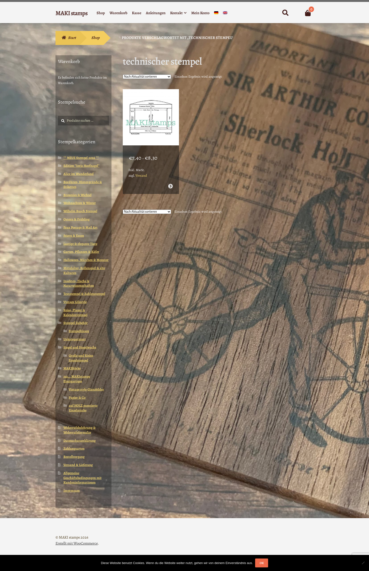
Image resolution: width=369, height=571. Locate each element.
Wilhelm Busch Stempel (80, 211)
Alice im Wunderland (78, 174)
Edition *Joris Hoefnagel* (81, 165)
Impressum (71, 490)
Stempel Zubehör (75, 323)
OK (262, 563)
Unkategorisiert (74, 339)
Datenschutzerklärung (79, 440)
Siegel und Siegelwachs (79, 347)
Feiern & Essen (73, 235)
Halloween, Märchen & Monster (86, 260)
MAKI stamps (71, 13)
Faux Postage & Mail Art (80, 227)
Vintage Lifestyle (75, 302)
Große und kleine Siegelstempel (81, 358)
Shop (101, 13)
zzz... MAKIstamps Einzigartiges (76, 379)
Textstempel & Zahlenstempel (84, 294)
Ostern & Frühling (76, 219)
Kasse (136, 13)
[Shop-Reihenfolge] (147, 76)
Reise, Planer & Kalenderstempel (75, 312)
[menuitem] (216, 14)
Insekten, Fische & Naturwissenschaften (78, 283)
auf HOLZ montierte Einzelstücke (83, 408)
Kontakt (176, 13)
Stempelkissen (79, 331)
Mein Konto (200, 13)
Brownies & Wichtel (77, 195)
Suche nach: (285, 13)
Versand (141, 173)
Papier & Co (77, 397)
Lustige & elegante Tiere (80, 244)
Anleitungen (156, 13)
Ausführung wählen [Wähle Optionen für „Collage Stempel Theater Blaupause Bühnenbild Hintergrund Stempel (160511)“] (170, 183)
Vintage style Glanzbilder (86, 389)
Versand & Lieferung (78, 465)
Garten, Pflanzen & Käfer (81, 251)
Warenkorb (118, 13)
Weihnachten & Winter (79, 203)
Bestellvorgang (74, 456)
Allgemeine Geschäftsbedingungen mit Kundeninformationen (82, 478)
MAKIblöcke (72, 368)
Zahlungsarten (74, 448)
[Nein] (363, 562)
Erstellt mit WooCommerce (76, 543)
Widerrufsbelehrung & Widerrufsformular (79, 430)
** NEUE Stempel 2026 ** (81, 157)
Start (72, 37)
